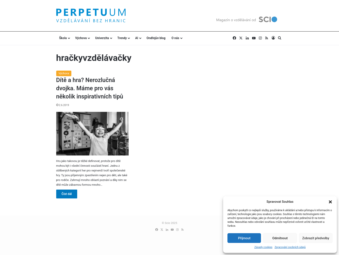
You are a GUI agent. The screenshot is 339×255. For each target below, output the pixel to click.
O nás (175, 38)
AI (136, 38)
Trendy (122, 38)
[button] (330, 202)
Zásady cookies (263, 247)
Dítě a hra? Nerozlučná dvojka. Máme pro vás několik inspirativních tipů (89, 88)
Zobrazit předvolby (315, 238)
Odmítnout (280, 238)
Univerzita (102, 38)
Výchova (81, 38)
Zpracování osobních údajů (290, 247)
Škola (63, 38)
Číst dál (67, 194)
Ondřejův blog (156, 38)
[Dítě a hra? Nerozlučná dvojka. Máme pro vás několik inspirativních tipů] (92, 133)
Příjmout (244, 238)
